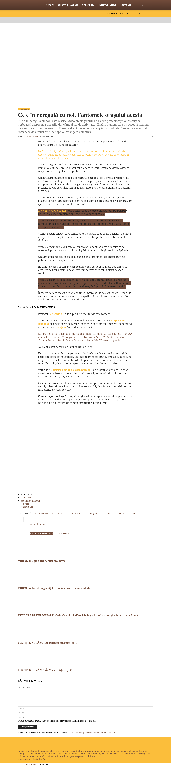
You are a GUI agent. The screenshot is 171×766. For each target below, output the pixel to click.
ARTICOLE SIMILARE (41, 533)
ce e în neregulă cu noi (31, 500)
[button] (151, 13)
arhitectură (26, 497)
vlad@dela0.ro (39, 759)
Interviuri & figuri (108, 5)
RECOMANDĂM (61, 533)
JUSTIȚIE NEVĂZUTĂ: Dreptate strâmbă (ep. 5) (48, 642)
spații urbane (27, 506)
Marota (50, 5)
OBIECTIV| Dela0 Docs (68, 5)
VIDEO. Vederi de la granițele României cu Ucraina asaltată (54, 588)
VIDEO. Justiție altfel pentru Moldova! (41, 560)
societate (25, 503)
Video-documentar (24, 109)
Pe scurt (142, 13)
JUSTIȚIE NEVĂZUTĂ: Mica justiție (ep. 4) (45, 670)
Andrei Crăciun (32, 137)
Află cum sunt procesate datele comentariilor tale (93, 732)
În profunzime (89, 5)
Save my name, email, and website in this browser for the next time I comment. (58, 720)
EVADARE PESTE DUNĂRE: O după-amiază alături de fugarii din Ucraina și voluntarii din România (80, 615)
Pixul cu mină (131, 13)
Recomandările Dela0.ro (115, 13)
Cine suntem (30, 764)
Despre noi (125, 5)
